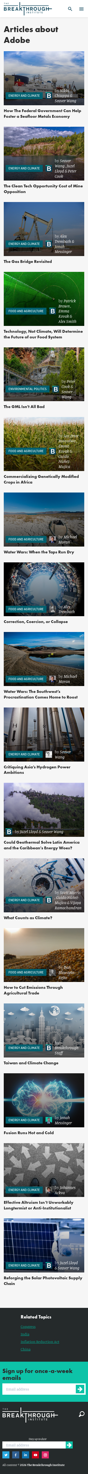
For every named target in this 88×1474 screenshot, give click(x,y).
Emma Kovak (63, 313)
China (26, 1349)
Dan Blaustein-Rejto (67, 972)
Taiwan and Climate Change (31, 1062)
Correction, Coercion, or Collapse (36, 621)
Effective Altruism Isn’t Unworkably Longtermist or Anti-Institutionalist (38, 1205)
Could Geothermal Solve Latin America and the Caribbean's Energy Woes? (42, 845)
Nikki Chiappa (62, 93)
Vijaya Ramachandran (68, 905)
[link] (63, 95)
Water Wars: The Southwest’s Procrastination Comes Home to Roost (41, 694)
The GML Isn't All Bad (24, 406)
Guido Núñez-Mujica (64, 461)
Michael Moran (67, 539)
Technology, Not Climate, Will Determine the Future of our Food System (43, 334)
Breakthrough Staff (67, 1050)
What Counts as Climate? (28, 917)
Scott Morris (70, 892)
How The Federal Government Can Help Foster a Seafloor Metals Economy (42, 113)
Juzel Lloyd (29, 831)
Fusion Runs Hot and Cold (29, 1132)
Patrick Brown (67, 303)
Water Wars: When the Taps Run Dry (39, 552)
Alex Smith (67, 321)
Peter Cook (68, 384)
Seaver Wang (65, 100)
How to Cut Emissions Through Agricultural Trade (33, 990)
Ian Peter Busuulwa (68, 438)
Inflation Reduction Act (40, 1341)
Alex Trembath (63, 238)
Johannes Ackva (65, 1190)
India (25, 1334)
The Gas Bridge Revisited (28, 261)
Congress (28, 1326)
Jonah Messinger (63, 249)
